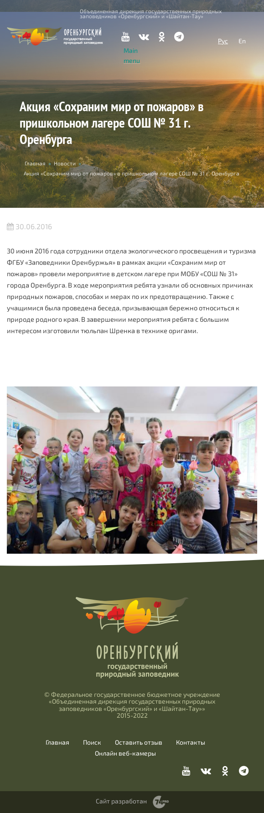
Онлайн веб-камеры (125, 753)
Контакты (190, 742)
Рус (223, 41)
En (242, 41)
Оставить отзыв (138, 742)
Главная (35, 163)
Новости (65, 163)
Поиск (92, 742)
